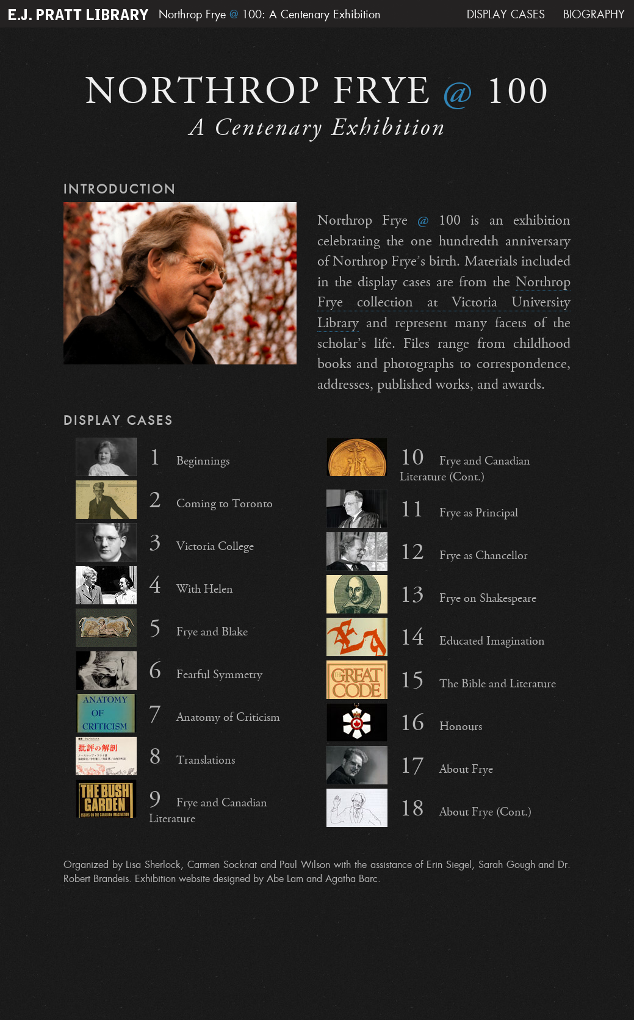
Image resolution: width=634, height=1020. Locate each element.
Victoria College (165, 542)
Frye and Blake (162, 628)
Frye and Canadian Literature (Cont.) (428, 461)
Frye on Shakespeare (431, 594)
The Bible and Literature (441, 679)
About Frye (409, 765)
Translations (155, 756)
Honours (404, 722)
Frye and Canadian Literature (171, 802)
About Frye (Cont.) (428, 808)
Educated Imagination (435, 637)
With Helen (154, 585)
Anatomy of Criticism (178, 713)
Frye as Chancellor (427, 551)
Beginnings (152, 457)
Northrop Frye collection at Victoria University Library (444, 302)
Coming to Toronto (174, 499)
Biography (594, 14)
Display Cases (506, 14)
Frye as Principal (422, 509)
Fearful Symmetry (169, 670)
